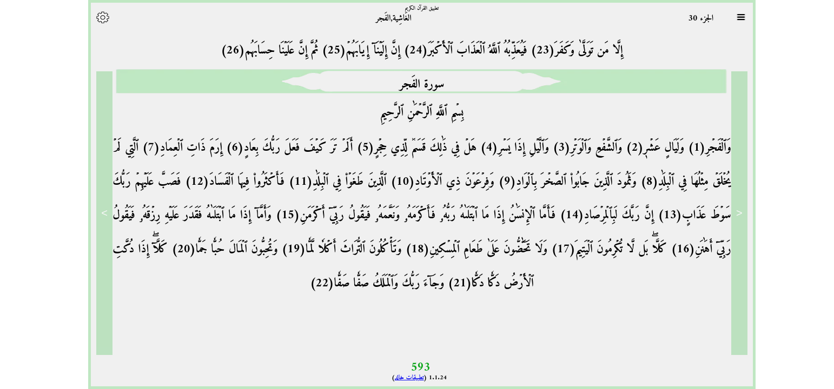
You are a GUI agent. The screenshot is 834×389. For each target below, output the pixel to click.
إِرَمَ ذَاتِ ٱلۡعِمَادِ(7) (175, 147)
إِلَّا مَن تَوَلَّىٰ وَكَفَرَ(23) (570, 50)
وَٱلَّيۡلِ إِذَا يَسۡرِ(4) (508, 147)
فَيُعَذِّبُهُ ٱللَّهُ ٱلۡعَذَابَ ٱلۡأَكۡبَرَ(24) (458, 50)
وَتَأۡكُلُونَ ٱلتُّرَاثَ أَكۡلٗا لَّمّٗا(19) (335, 249)
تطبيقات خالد (404, 378)
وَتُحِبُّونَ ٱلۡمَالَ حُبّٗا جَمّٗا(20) (218, 249)
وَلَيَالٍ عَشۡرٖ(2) (649, 147)
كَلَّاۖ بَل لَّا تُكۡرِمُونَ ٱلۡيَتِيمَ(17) (602, 249)
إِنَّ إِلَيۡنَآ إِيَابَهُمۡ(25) (355, 50)
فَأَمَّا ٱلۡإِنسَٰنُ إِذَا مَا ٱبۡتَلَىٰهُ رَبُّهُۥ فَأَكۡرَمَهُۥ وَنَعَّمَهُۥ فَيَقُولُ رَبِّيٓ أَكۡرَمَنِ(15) (409, 215)
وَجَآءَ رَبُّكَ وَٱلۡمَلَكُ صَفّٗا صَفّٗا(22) (372, 283)
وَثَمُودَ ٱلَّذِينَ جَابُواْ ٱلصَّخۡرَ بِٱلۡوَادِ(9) (560, 181)
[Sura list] (736, 17)
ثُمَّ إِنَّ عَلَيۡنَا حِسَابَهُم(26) (264, 50)
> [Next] (99, 213)
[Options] (97, 17)
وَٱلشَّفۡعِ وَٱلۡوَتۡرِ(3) (580, 147)
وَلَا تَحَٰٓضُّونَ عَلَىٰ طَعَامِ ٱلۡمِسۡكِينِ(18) (470, 249)
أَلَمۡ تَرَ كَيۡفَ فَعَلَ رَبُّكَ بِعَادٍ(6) (282, 147)
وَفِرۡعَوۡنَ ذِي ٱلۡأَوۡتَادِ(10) (435, 181)
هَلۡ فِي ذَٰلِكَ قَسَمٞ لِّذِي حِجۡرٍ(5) (410, 147)
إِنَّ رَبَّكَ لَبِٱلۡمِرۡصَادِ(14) (599, 215)
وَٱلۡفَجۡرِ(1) (702, 147)
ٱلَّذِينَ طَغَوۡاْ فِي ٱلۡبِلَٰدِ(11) (331, 181)
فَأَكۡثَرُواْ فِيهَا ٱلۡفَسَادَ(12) (228, 181)
